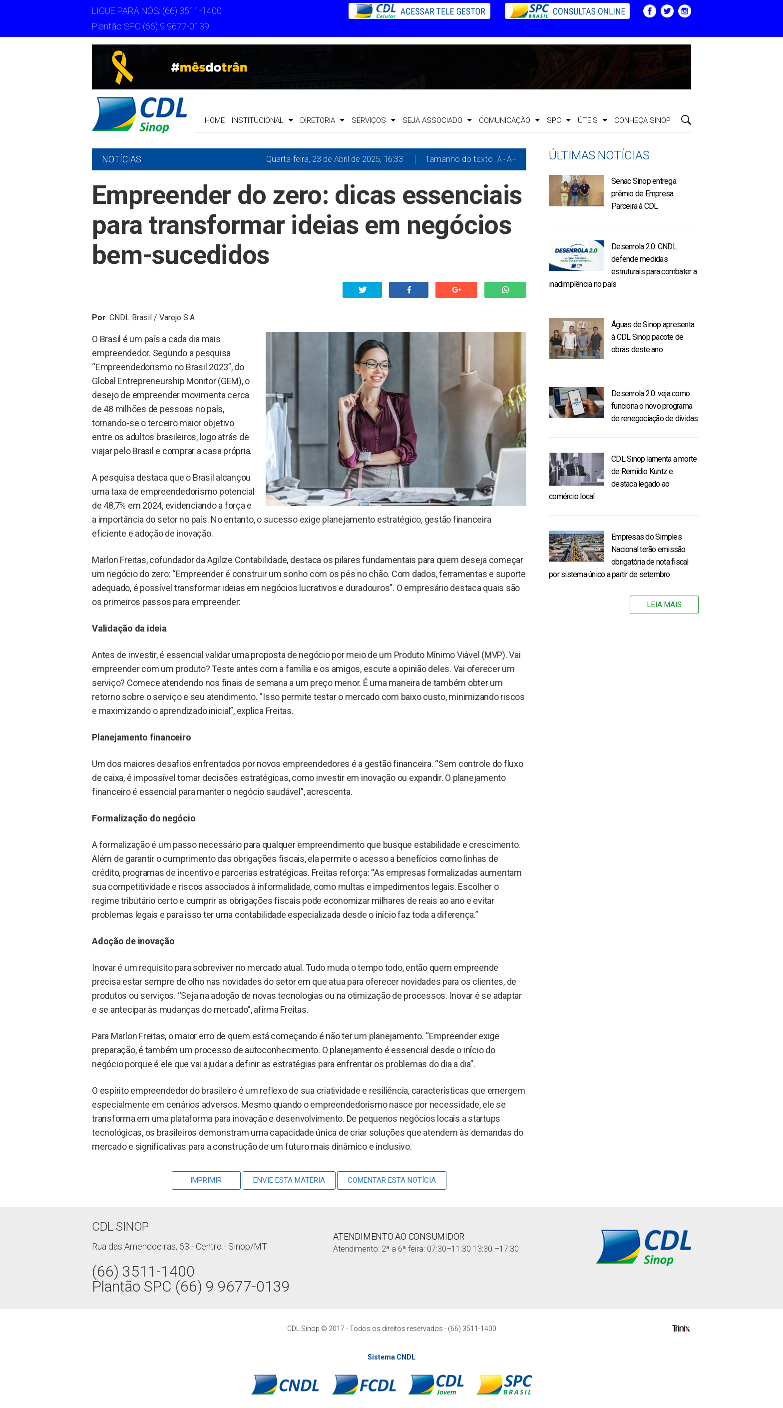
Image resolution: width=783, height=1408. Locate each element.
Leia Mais (664, 604)
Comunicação (509, 120)
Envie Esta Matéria (289, 1180)
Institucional (262, 120)
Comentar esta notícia (392, 1180)
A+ (511, 159)
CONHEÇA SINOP (642, 120)
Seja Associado (437, 120)
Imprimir (206, 1180)
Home (215, 120)
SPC (559, 120)
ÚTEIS (592, 120)
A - (501, 159)
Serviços (373, 120)
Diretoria (322, 120)
